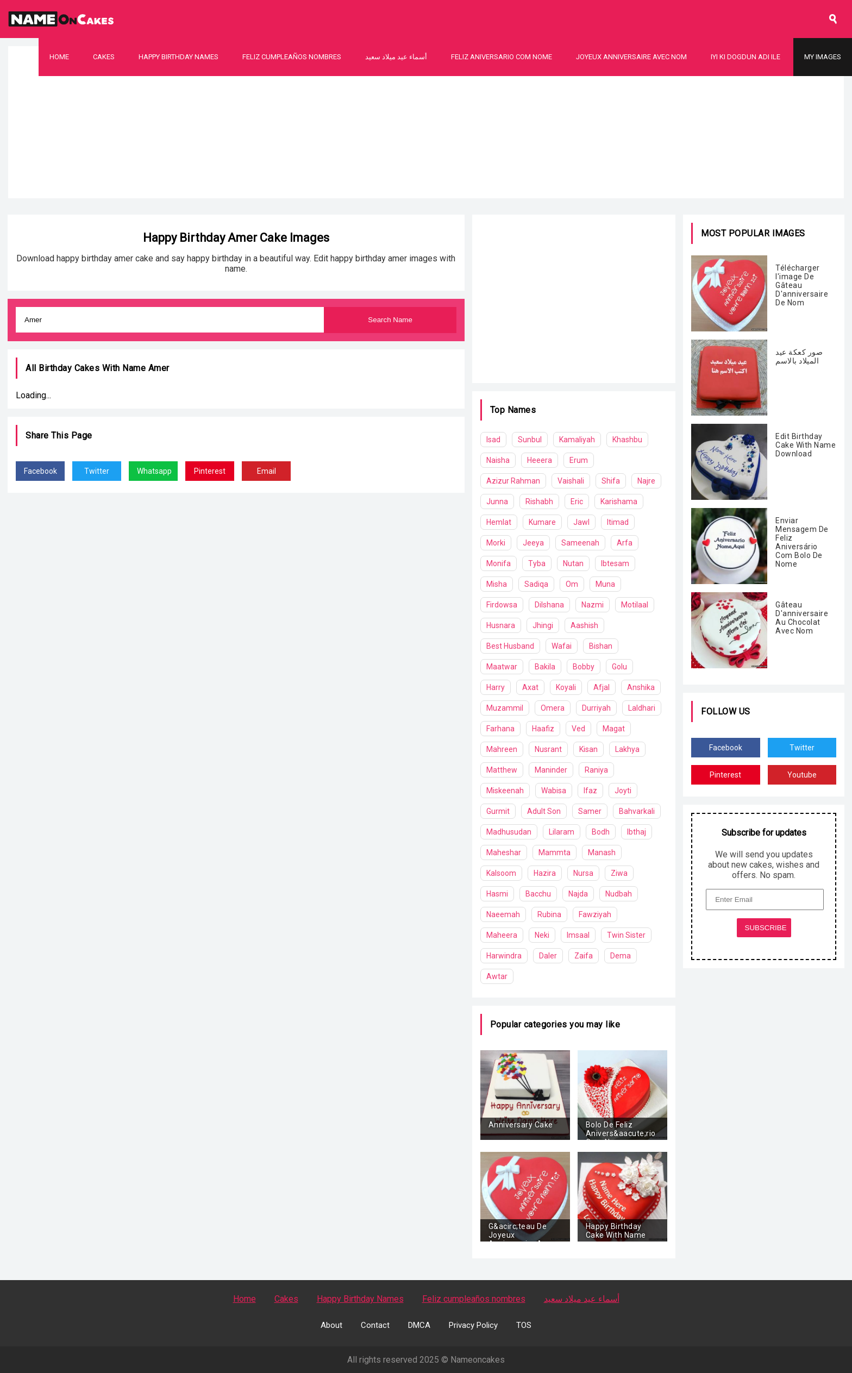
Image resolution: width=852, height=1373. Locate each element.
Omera (553, 708)
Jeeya (533, 542)
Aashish (584, 625)
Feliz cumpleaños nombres (291, 57)
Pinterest (209, 471)
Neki (542, 935)
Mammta (554, 852)
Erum (578, 460)
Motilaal (634, 604)
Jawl (581, 522)
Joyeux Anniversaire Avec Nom (631, 57)
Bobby (583, 666)
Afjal (601, 687)
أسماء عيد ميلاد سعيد (396, 57)
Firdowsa (501, 604)
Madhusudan (508, 831)
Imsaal (578, 935)
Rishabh (539, 501)
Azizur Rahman (513, 481)
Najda (578, 893)
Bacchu (538, 893)
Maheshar (503, 852)
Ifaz (590, 790)
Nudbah (618, 893)
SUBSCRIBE (766, 928)
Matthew (501, 770)
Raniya (596, 770)
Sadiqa (536, 584)
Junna (497, 501)
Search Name (390, 320)
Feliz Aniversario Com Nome (501, 57)
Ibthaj (636, 831)
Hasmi (497, 893)
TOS (523, 1325)
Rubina (549, 914)
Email (266, 471)
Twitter (96, 471)
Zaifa (583, 955)
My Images (822, 57)
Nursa (583, 873)
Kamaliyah (577, 439)
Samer (590, 811)
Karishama (618, 501)
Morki (495, 542)
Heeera (539, 460)
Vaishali (570, 481)
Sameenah (580, 542)
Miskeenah (505, 790)
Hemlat (498, 522)
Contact (375, 1325)
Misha (496, 584)
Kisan (588, 749)
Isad (493, 439)
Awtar (497, 976)
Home (59, 57)
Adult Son (544, 811)
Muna (605, 584)
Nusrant (548, 749)
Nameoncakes (477, 1360)
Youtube (802, 774)
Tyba (537, 563)
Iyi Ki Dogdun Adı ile (745, 57)
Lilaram (561, 831)
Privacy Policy (473, 1325)
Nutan (573, 563)
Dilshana (549, 604)
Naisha (498, 460)
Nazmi (592, 604)
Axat (530, 687)
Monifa (498, 563)
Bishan (600, 646)
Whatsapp (154, 471)
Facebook (40, 471)
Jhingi (542, 625)
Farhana (500, 728)
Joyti (623, 790)
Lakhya (627, 749)
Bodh (601, 831)
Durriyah (596, 708)
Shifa (611, 481)
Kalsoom (501, 873)
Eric (577, 501)
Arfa (624, 542)
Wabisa (553, 790)
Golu (619, 666)
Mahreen (501, 749)
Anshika (641, 687)
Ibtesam (615, 563)
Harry (495, 687)
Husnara (500, 625)
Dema (620, 955)
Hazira (545, 873)
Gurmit (498, 811)
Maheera (501, 935)
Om (572, 584)
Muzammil (504, 708)
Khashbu (627, 439)
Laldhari (641, 708)
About (331, 1325)
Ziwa (619, 873)
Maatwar (501, 666)
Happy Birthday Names (178, 57)
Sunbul (530, 439)
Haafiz (543, 728)
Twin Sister (626, 935)
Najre (646, 481)
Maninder (551, 770)
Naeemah (503, 914)
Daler (548, 955)
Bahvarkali (637, 811)
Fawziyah (595, 914)
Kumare (542, 522)
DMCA (419, 1325)
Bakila (545, 666)
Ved (578, 728)
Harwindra (504, 955)
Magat (614, 728)
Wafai (562, 646)
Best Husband (510, 646)
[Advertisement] (426, 152)
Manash (602, 852)
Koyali (566, 687)
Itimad (618, 522)
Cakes (104, 57)
